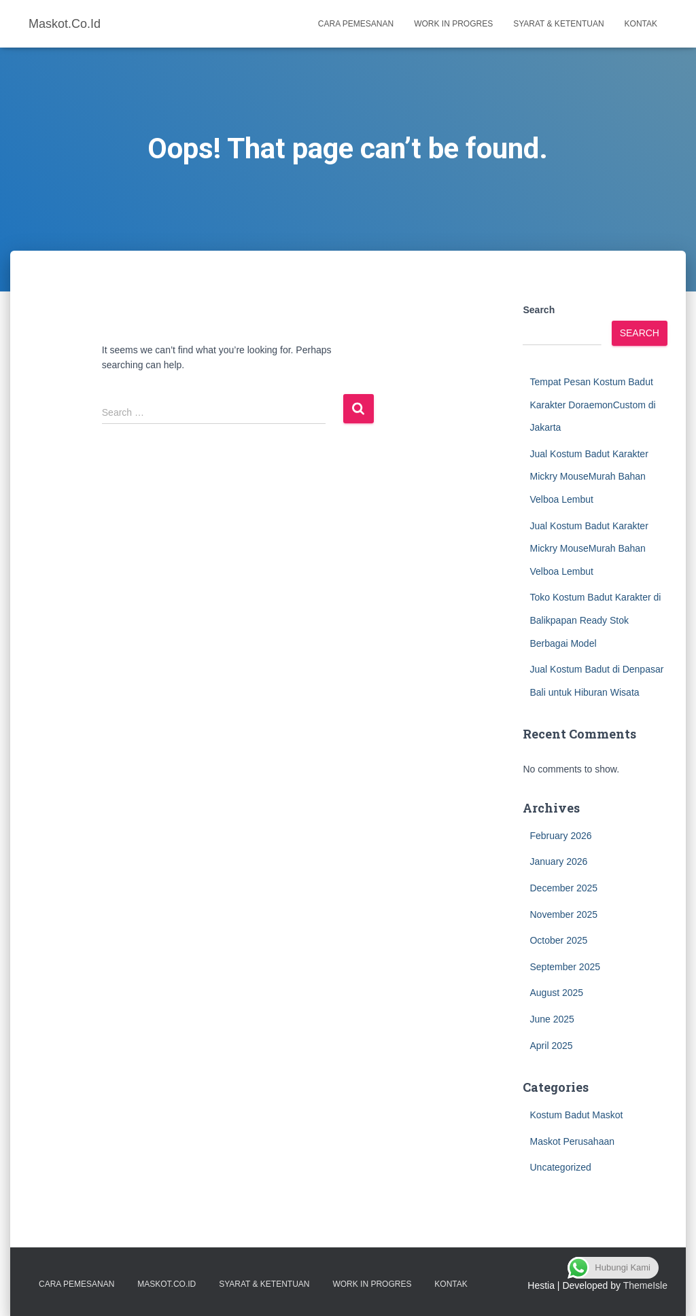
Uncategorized (560, 1167)
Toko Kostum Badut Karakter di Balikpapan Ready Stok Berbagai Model (595, 620)
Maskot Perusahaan (571, 1141)
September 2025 (564, 966)
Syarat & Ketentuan (558, 24)
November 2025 (563, 914)
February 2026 (560, 835)
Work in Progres (453, 24)
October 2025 (558, 940)
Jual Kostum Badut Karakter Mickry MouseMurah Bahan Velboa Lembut (588, 476)
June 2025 (551, 1019)
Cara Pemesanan (356, 24)
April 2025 (550, 1045)
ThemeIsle (645, 1285)
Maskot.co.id (166, 1284)
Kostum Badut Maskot (576, 1114)
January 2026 (558, 861)
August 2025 (556, 992)
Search (539, 309)
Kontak (641, 24)
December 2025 (563, 888)
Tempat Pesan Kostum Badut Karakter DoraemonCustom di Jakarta (592, 404)
